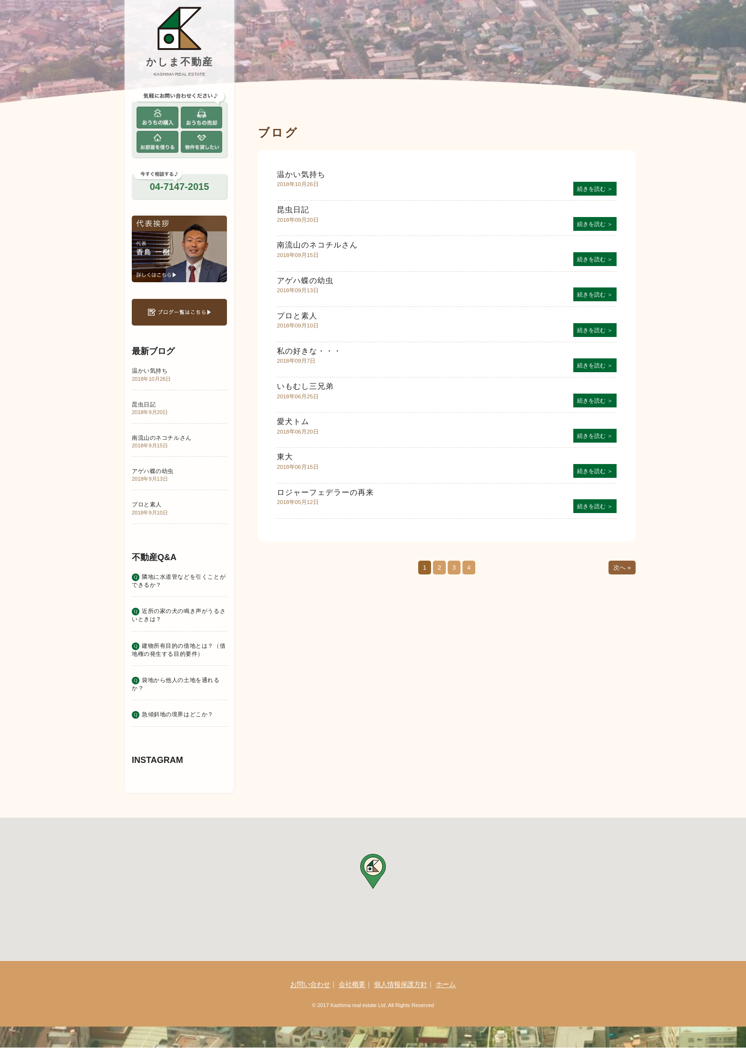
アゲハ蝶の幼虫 (305, 281)
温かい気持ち (301, 174)
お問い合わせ (310, 984)
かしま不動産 (179, 61)
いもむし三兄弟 (305, 386)
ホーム (446, 984)
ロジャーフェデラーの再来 (325, 492)
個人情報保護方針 (400, 984)
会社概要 (352, 984)
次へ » (622, 567)
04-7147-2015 (179, 186)
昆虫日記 (293, 210)
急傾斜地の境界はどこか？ (178, 714)
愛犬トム (293, 421)
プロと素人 (297, 316)
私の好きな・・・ (309, 351)
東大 (285, 457)
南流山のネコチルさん (317, 245)
